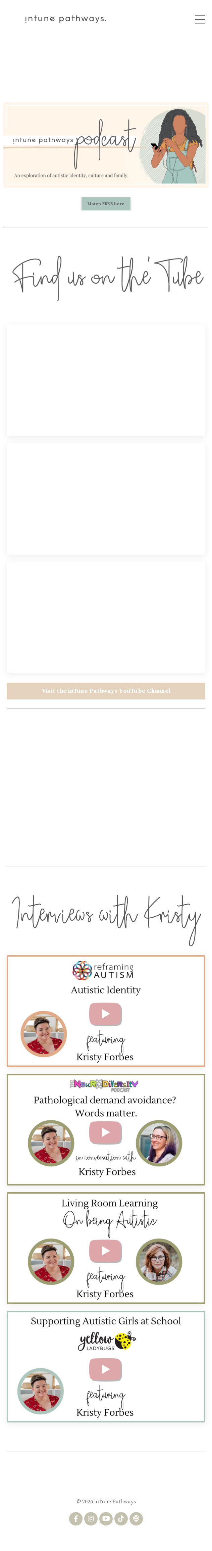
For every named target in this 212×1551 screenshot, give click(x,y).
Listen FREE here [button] (106, 203)
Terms (93, 1537)
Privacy (118, 1537)
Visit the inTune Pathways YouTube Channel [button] (106, 691)
